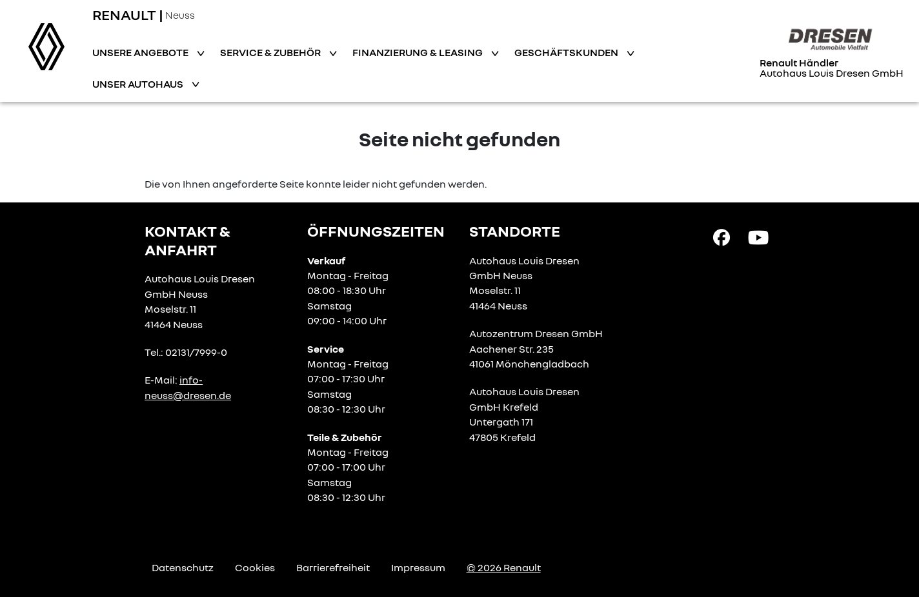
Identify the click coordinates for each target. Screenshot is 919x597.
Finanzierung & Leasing (418, 52)
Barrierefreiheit (333, 567)
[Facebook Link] (721, 236)
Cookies (255, 567)
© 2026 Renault (504, 567)
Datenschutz (183, 567)
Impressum (418, 567)
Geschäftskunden (567, 52)
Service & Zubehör (271, 52)
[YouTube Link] (758, 236)
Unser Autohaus (138, 83)
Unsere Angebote (141, 52)
